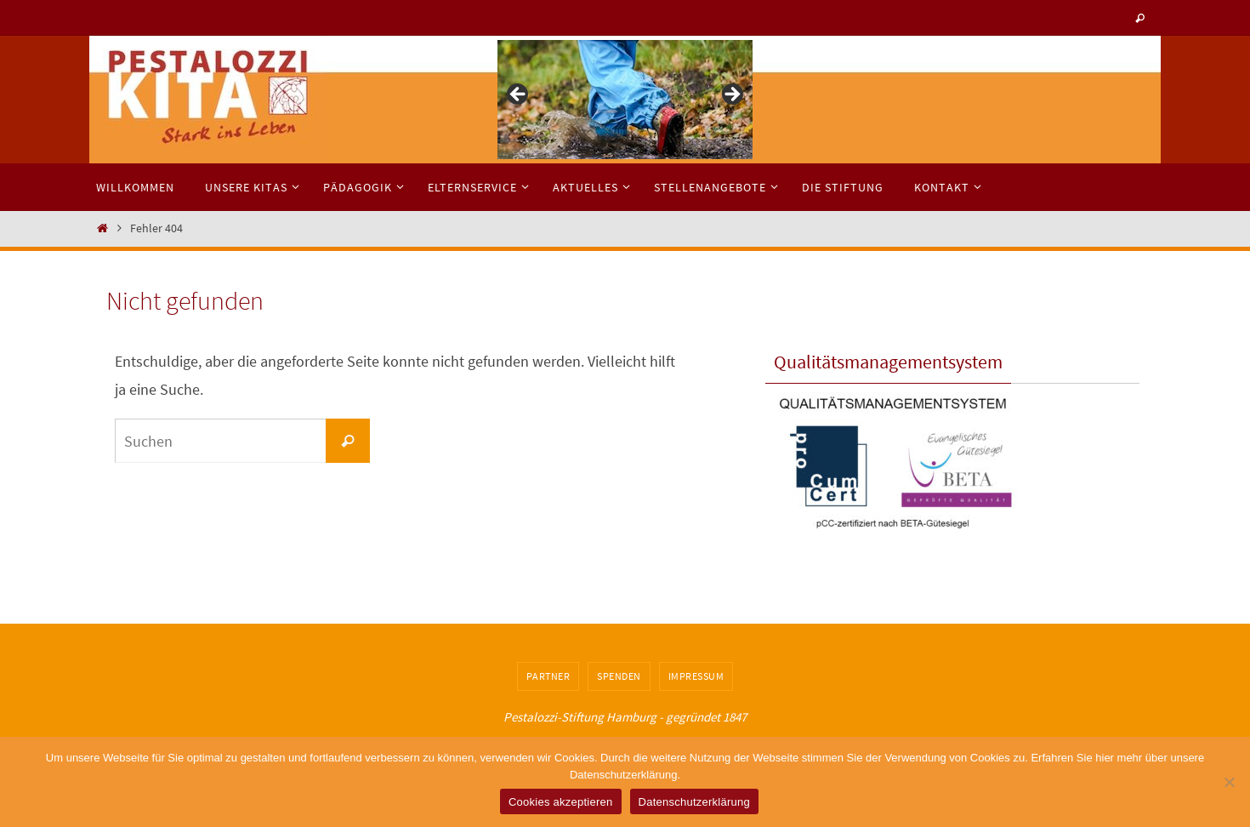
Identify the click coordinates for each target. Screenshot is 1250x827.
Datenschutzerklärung (694, 802)
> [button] (731, 95)
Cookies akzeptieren (561, 802)
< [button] (518, 95)
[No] (1228, 781)
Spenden (619, 676)
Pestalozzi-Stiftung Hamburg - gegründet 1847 (625, 717)
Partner (548, 676)
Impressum (696, 676)
